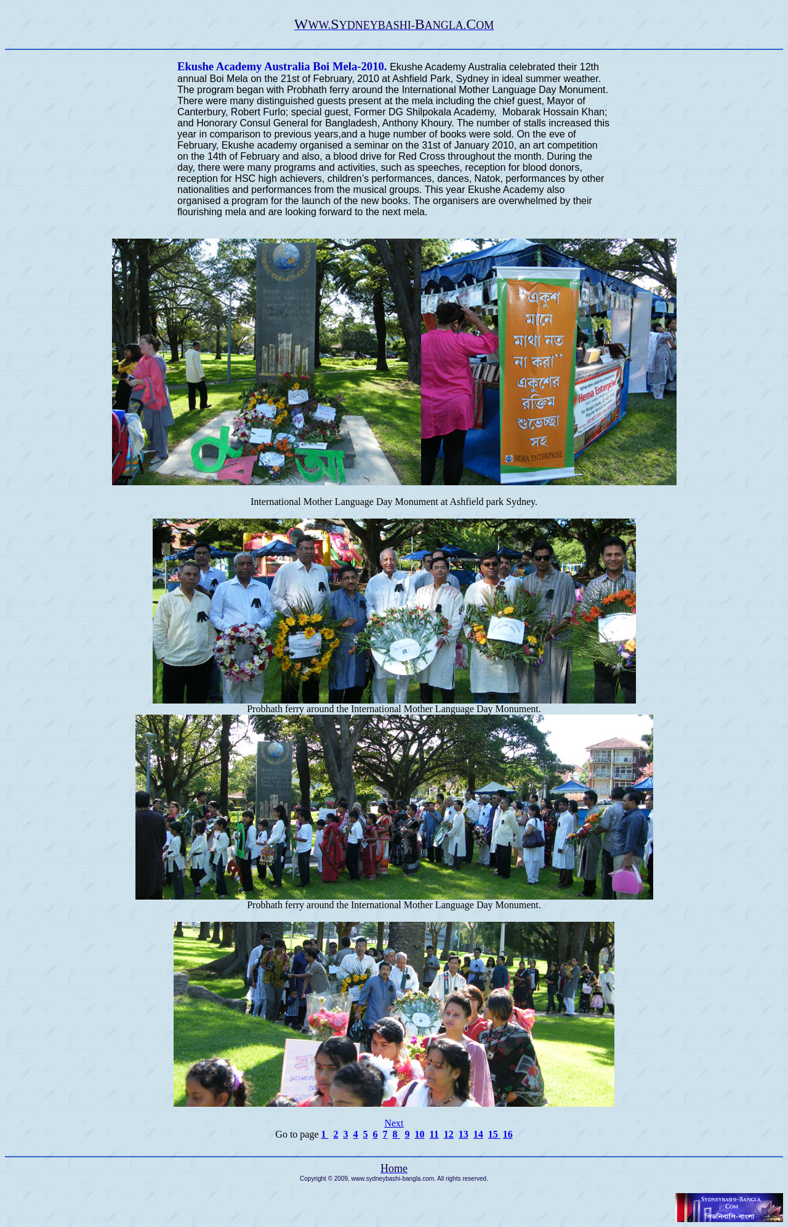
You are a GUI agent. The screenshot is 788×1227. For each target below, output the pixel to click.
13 (463, 1134)
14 (478, 1134)
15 (494, 1134)
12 (449, 1134)
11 (434, 1134)
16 (508, 1134)
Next (393, 1123)
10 (420, 1134)
